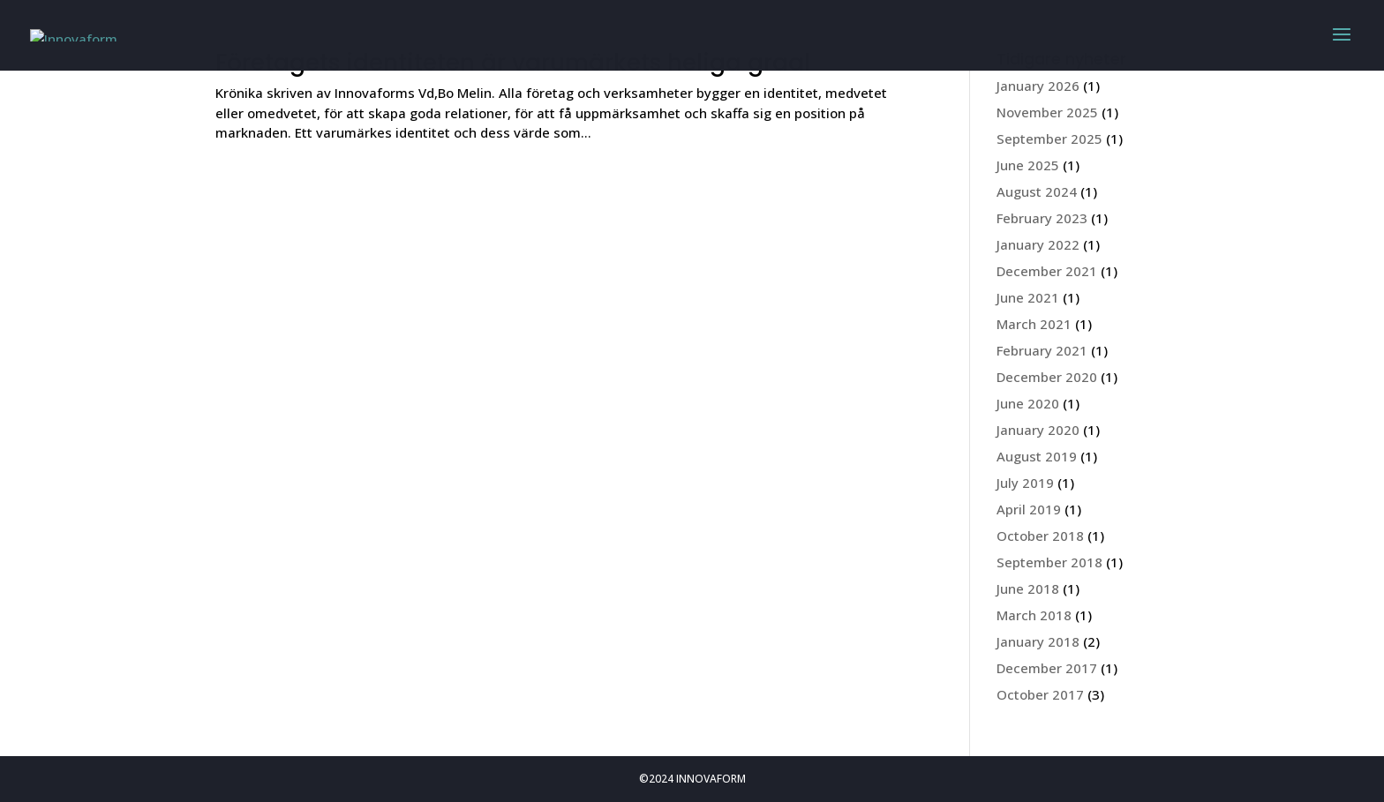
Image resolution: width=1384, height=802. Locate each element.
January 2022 (1038, 244)
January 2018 (1038, 641)
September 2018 (1049, 562)
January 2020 (1038, 429)
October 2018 (1040, 535)
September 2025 (1049, 138)
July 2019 (1025, 482)
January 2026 (1038, 85)
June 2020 (1028, 403)
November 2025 (1047, 112)
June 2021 (1028, 297)
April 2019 (1029, 509)
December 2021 (1047, 271)
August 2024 (1037, 191)
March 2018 (1034, 615)
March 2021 (1034, 324)
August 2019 (1037, 456)
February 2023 (1042, 218)
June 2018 (1028, 588)
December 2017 (1047, 668)
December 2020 (1047, 377)
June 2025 (1028, 165)
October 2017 (1040, 694)
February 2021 (1042, 350)
